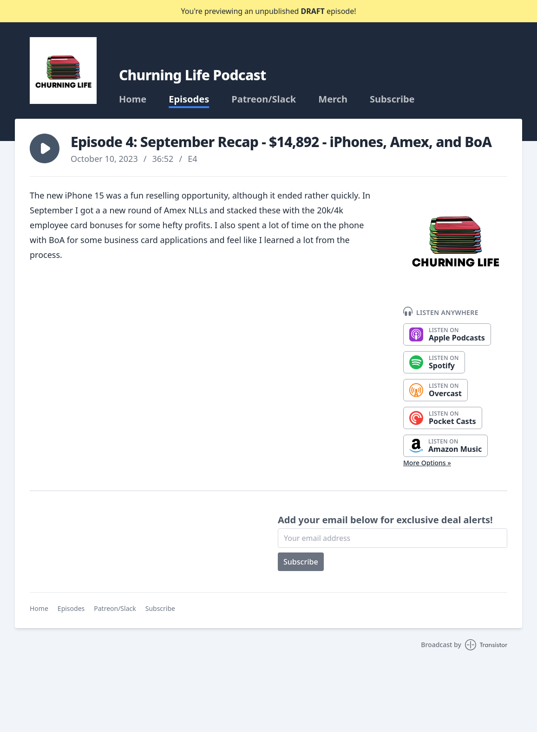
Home (132, 99)
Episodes (189, 99)
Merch (332, 99)
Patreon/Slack (263, 99)
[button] (44, 148)
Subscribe (392, 99)
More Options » (427, 462)
